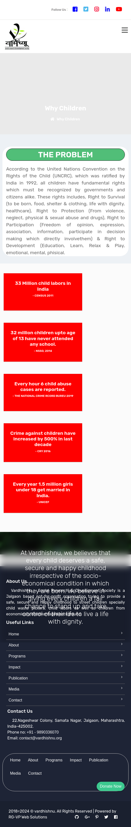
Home (14, 634)
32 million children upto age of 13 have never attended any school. (43, 338)
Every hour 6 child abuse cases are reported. (43, 386)
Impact (14, 667)
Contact (15, 700)
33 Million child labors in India (43, 286)
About (14, 645)
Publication (18, 678)
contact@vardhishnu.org (40, 738)
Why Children (64, 119)
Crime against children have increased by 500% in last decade (43, 439)
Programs (17, 656)
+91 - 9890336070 (43, 732)
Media (14, 689)
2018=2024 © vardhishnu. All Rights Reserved (50, 811)
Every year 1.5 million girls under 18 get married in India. (43, 489)
